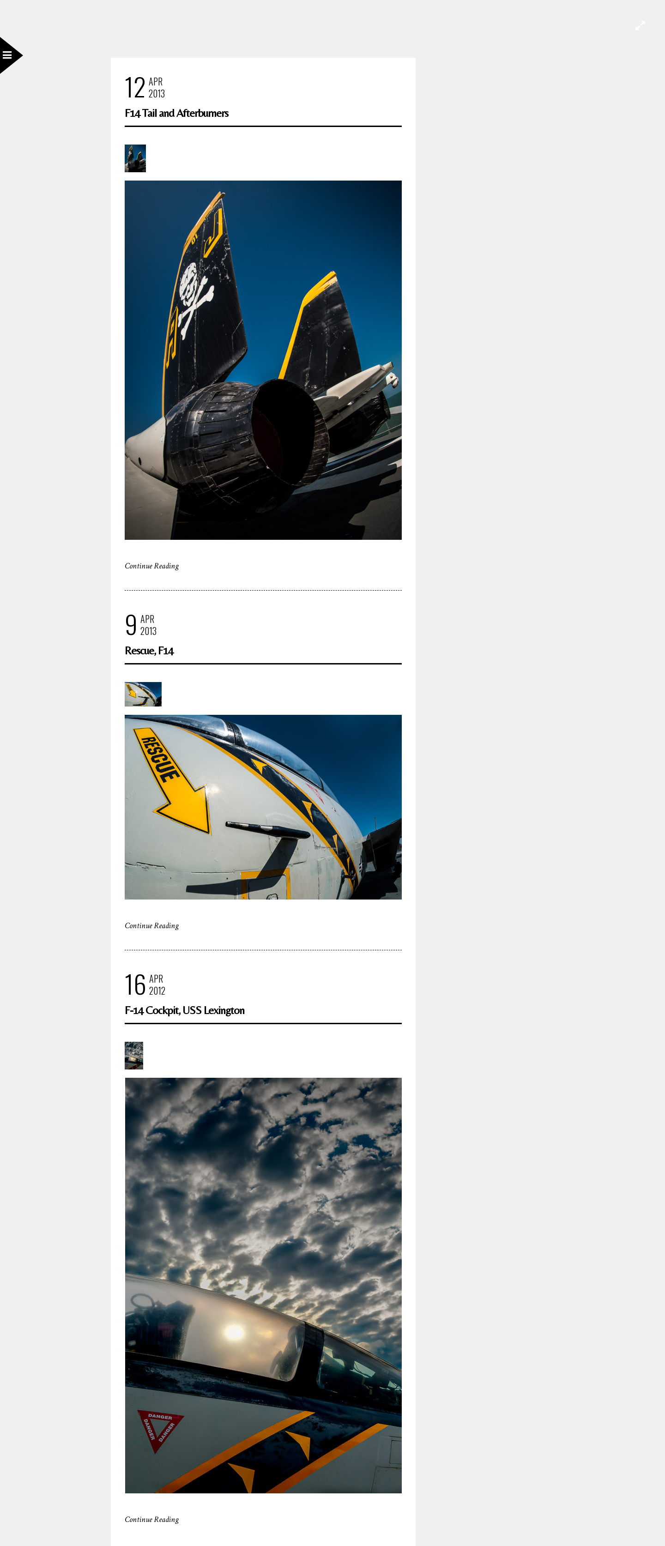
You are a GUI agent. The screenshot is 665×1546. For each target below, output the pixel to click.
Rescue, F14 (149, 650)
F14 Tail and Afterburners (176, 113)
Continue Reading (152, 566)
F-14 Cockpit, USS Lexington (184, 1010)
